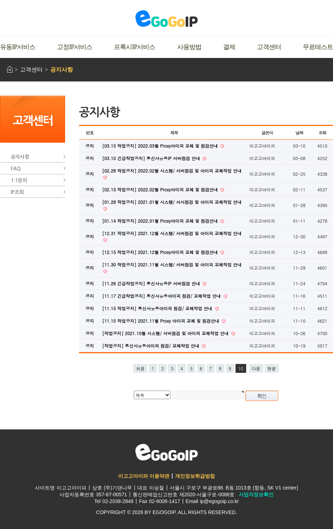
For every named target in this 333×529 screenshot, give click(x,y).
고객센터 (269, 47)
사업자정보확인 (256, 494)
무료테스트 (318, 47)
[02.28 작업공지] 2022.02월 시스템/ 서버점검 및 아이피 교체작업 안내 (172, 171)
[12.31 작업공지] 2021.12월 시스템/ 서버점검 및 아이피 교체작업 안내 (172, 233)
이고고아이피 (166, 452)
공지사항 (61, 70)
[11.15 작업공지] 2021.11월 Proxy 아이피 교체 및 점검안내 (161, 321)
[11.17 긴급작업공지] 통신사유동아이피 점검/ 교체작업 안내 (162, 296)
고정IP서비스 (74, 47)
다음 (256, 368)
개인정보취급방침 (195, 476)
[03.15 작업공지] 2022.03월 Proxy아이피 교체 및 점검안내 (160, 146)
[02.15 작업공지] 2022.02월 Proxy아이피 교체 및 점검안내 (160, 189)
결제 (229, 47)
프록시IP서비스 (134, 47)
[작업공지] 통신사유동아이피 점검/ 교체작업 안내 (151, 346)
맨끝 (272, 368)
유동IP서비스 (17, 47)
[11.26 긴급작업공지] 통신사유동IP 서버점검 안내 (151, 283)
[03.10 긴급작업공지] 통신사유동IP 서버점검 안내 (151, 158)
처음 (140, 368)
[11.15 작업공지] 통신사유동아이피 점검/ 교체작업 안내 (158, 308)
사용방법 (189, 47)
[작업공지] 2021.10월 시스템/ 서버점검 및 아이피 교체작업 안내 (166, 333)
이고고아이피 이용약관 (143, 476)
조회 (322, 132)
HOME (9, 69)
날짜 (299, 132)
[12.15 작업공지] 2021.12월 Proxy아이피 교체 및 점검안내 (160, 252)
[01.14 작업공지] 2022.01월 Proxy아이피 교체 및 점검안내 (160, 221)
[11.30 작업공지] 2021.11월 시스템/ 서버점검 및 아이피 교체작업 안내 (172, 264)
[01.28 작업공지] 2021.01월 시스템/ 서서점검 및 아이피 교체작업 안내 (172, 202)
